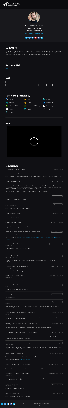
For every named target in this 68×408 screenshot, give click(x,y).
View (6, 68)
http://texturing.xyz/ (25, 359)
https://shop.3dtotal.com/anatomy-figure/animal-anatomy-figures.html (33, 251)
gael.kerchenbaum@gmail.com (34, 33)
